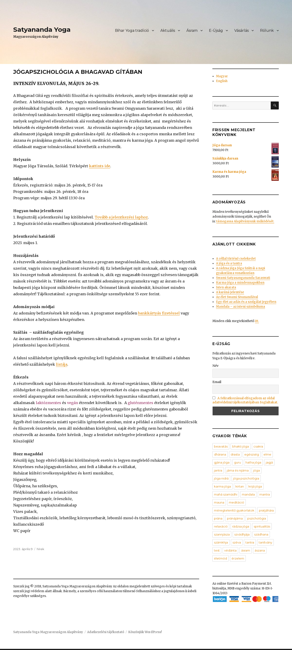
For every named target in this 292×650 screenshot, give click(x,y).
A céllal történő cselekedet (236, 259)
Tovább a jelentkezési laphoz (121, 217)
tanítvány (265, 542)
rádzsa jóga (240, 526)
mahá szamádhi (225, 494)
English (221, 81)
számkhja (221, 542)
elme (267, 454)
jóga (256, 470)
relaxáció (221, 526)
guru (237, 462)
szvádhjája (242, 534)
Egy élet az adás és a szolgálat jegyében (246, 302)
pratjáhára (266, 510)
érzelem (238, 558)
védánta (230, 550)
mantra (264, 494)
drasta (235, 454)
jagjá (269, 462)
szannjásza (222, 534)
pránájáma (235, 518)
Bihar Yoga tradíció (132, 30)
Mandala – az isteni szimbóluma (240, 307)
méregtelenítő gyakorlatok (234, 510)
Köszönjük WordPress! (145, 632)
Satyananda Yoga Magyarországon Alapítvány (48, 632)
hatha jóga (253, 462)
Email (216, 382)
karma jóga (222, 486)
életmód (220, 558)
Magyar (222, 76)
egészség (251, 454)
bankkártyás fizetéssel (159, 313)
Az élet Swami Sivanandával (237, 297)
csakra (258, 446)
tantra (249, 542)
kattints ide (99, 166)
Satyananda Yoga (41, 29)
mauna (219, 502)
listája (61, 364)
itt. (257, 321)
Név (215, 366)
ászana (260, 550)
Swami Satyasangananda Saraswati (243, 278)
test (217, 550)
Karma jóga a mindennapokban (240, 283)
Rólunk (267, 30)
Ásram (192, 30)
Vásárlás (241, 30)
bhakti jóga (240, 446)
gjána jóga (221, 462)
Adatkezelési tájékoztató (105, 632)
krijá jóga (255, 486)
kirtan (239, 486)
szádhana (261, 534)
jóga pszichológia (246, 478)
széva (236, 542)
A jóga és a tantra (229, 263)
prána (218, 518)
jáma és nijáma (238, 470)
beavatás (221, 446)
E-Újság (216, 30)
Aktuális (167, 30)
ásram (245, 550)
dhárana (220, 454)
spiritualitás (262, 526)
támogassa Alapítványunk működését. (245, 221)
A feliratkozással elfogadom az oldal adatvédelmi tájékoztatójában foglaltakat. (245, 400)
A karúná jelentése (230, 292)
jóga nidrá (221, 478)
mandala (248, 494)
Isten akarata (226, 287)
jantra (218, 470)
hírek (40, 549)
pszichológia (256, 518)
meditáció (236, 502)
